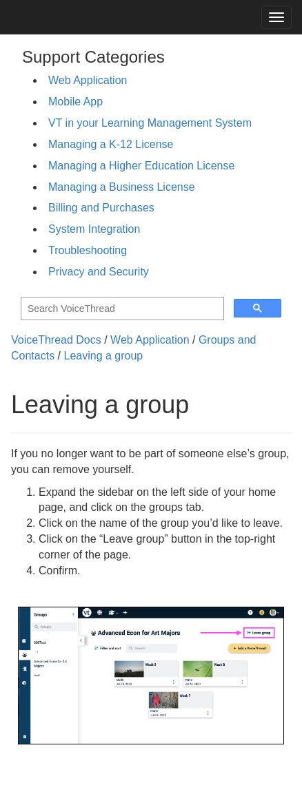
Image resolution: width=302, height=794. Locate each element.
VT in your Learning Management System (150, 123)
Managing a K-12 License (110, 144)
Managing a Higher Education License (141, 165)
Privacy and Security (98, 272)
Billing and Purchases (101, 207)
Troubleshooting (87, 250)
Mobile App (75, 101)
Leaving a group (103, 356)
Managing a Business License (121, 187)
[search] (121, 309)
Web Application (87, 80)
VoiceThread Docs (56, 340)
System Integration (94, 229)
